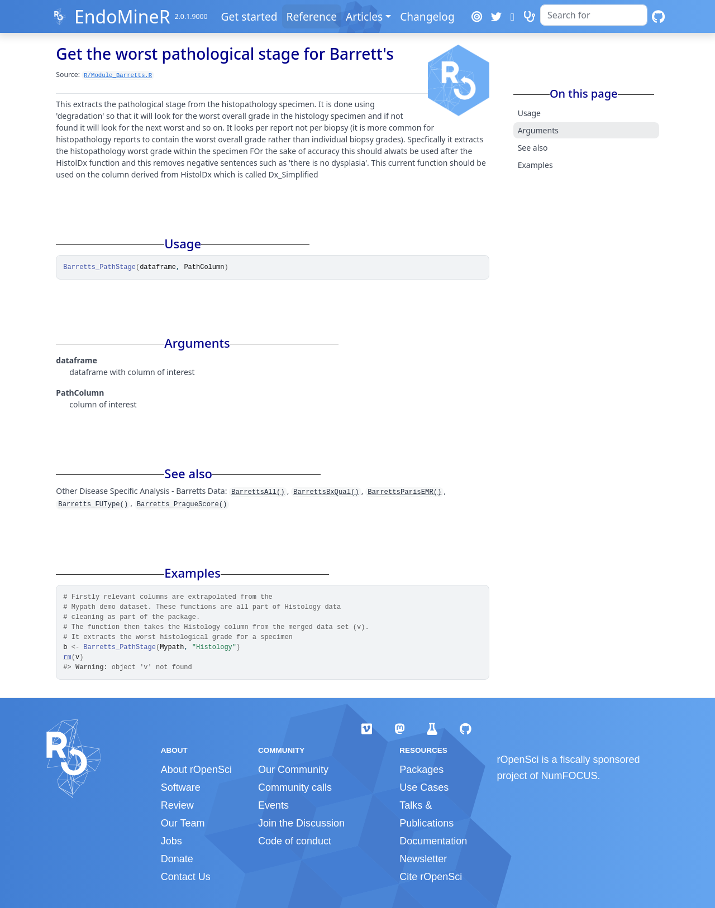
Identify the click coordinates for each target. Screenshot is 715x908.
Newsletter (423, 858)
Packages (421, 769)
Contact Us (186, 876)
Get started (249, 16)
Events (273, 805)
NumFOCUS (569, 775)
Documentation (433, 841)
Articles (364, 16)
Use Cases (424, 787)
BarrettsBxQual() (326, 492)
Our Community (293, 769)
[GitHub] (658, 16)
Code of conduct (294, 841)
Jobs (171, 841)
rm (67, 657)
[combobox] (593, 15)
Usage (529, 113)
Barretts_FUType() (93, 504)
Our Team (183, 823)
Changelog (427, 16)
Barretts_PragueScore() (182, 504)
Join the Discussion (301, 823)
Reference (312, 16)
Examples (535, 165)
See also (533, 147)
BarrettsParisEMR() (404, 492)
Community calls (295, 787)
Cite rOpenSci (430, 876)
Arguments (538, 130)
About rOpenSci (196, 769)
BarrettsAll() (258, 492)
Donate (177, 858)
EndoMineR (122, 16)
